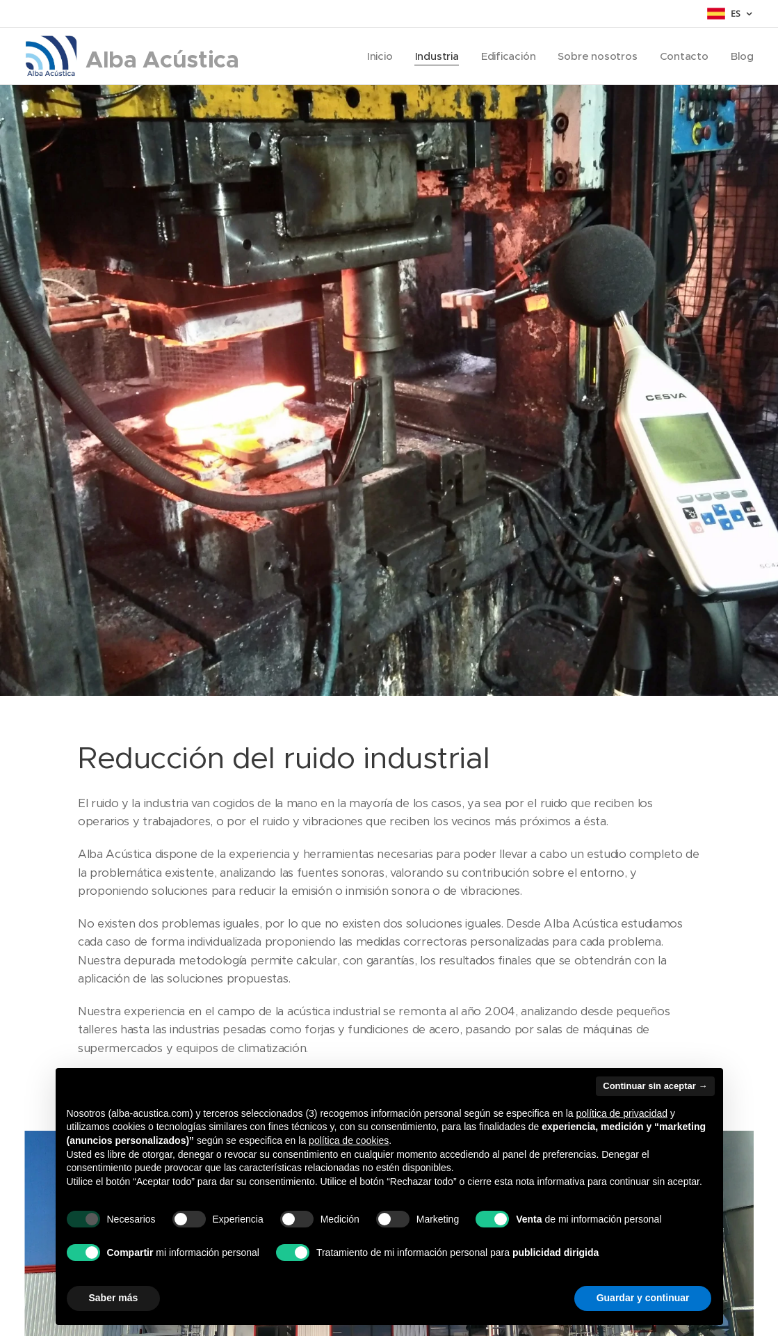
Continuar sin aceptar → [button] (655, 1086)
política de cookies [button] (349, 1140)
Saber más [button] (113, 1297)
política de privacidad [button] (622, 1113)
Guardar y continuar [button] (643, 1297)
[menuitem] (376, 56)
